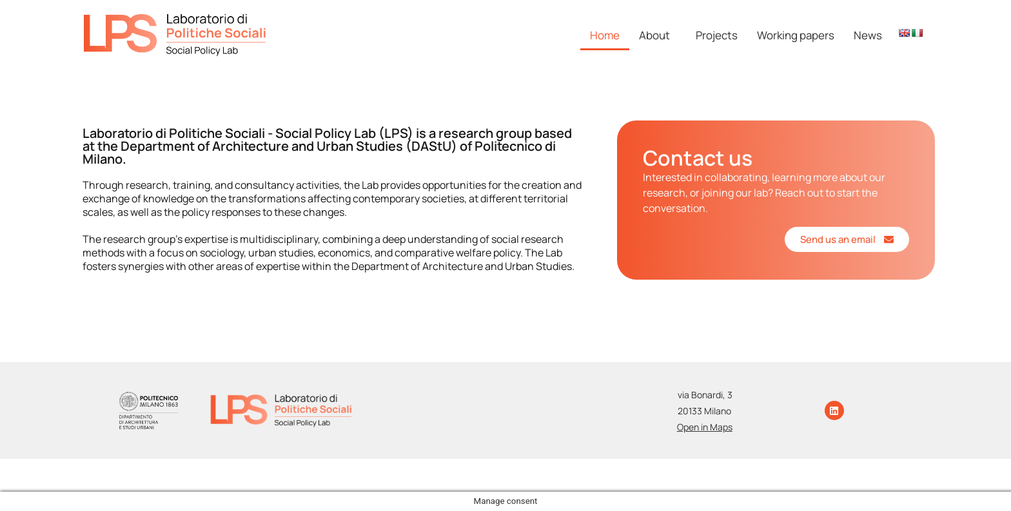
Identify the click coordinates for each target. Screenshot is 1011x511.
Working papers (795, 35)
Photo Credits (608, 469)
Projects (717, 35)
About (654, 35)
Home (605, 35)
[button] (657, 35)
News (868, 35)
